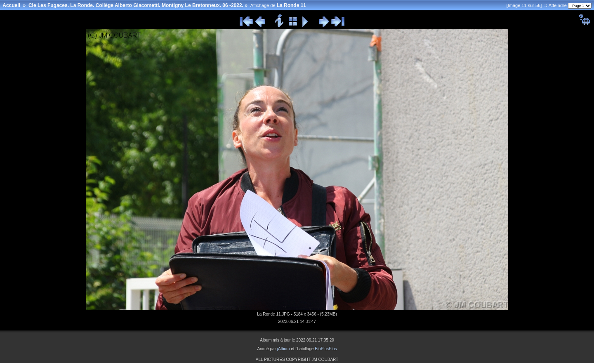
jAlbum (283, 348)
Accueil (11, 5)
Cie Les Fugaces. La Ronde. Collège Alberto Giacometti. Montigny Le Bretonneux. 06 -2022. (135, 5)
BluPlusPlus (326, 348)
